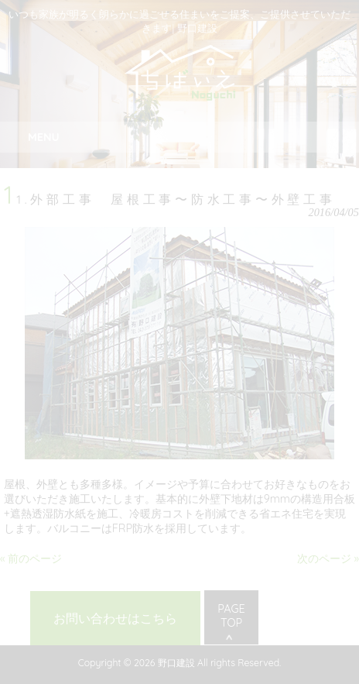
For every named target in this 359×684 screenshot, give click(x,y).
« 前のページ (31, 558)
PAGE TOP (230, 616)
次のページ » (328, 558)
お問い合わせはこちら (115, 618)
